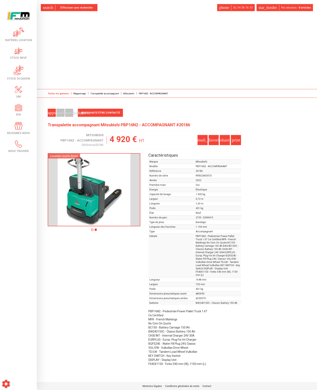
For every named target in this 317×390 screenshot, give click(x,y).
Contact (206, 386)
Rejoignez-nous (18, 128)
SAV (18, 92)
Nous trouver (18, 146)
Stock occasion (18, 72)
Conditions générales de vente (182, 386)
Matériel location (18, 34)
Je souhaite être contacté (102, 112)
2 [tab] (96, 231)
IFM (18, 110)
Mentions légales (152, 386)
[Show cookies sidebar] (6, 384)
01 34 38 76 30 (234, 7)
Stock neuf (18, 53)
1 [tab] (92, 231)
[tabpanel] (94, 189)
